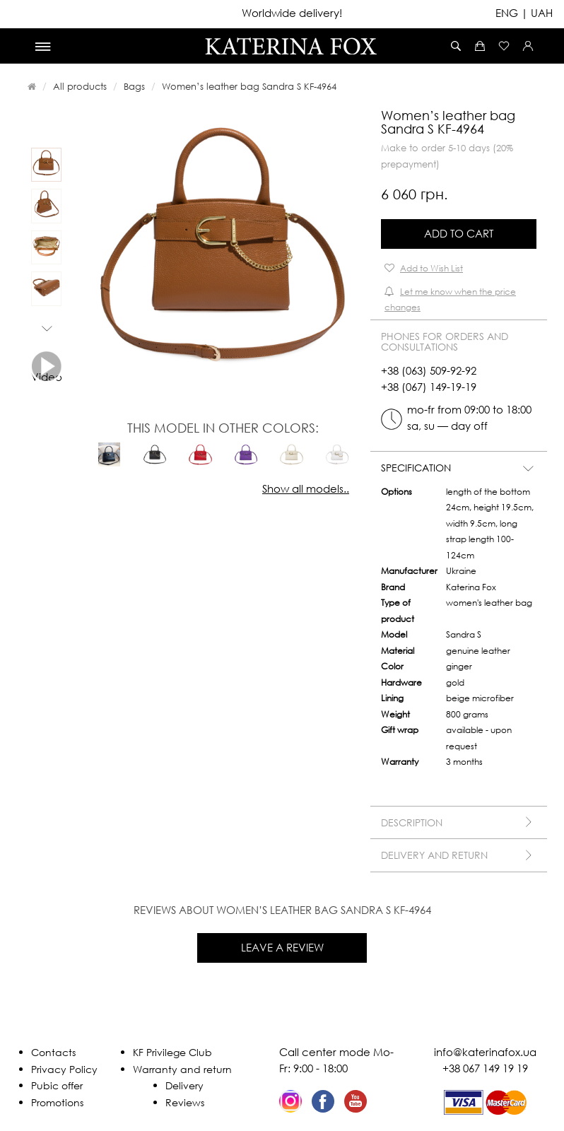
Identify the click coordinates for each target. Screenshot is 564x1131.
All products (80, 86)
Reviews (184, 1102)
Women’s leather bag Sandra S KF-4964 (249, 86)
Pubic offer (57, 1085)
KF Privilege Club (172, 1052)
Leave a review (282, 947)
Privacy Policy (64, 1069)
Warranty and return (182, 1069)
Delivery (184, 1085)
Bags (134, 86)
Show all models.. (305, 488)
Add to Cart (458, 233)
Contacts (53, 1052)
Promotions (57, 1102)
